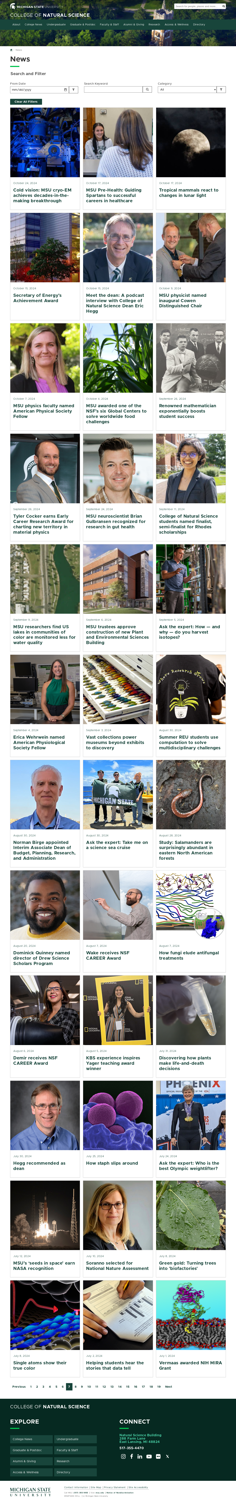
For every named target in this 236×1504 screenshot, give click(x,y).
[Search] (147, 89)
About (16, 24)
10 (89, 1386)
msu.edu (100, 1493)
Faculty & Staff (109, 24)
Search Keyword (96, 83)
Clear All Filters (26, 101)
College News (33, 24)
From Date (18, 83)
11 (96, 1386)
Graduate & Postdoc (83, 24)
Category (165, 83)
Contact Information (76, 1487)
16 (135, 1386)
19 (159, 1386)
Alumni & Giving (133, 24)
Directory (199, 24)
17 (143, 1386)
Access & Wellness (177, 24)
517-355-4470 (131, 1448)
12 (104, 1386)
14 (120, 1386)
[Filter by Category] (221, 89)
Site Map (96, 1487)
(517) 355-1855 (81, 1493)
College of (50, 15)
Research (154, 24)
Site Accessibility (138, 1487)
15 (127, 1386)
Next (168, 1386)
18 (151, 1386)
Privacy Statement (115, 1487)
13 (112, 1386)
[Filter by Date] (73, 89)
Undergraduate (56, 24)
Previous (19, 1386)
